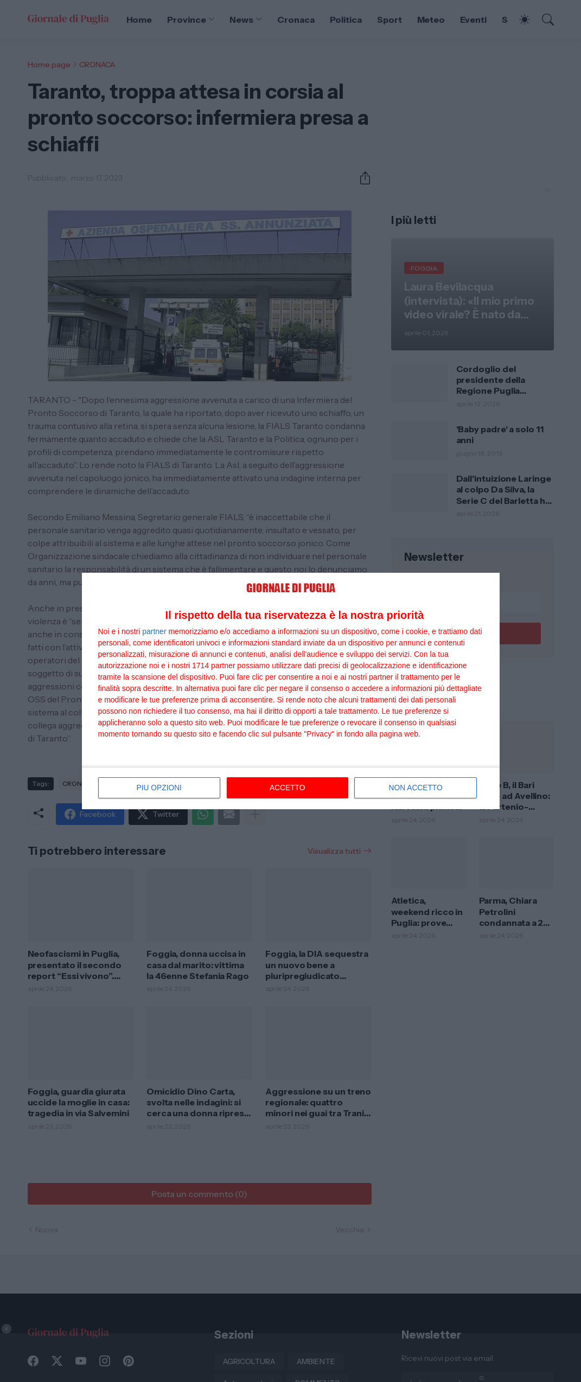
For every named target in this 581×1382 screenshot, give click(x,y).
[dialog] (291, 691)
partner (154, 632)
